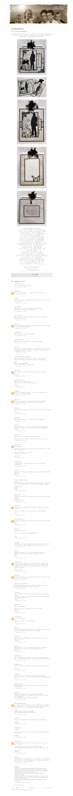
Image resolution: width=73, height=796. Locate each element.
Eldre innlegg (48, 787)
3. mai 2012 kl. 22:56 (20, 395)
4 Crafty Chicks (22, 231)
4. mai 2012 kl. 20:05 (20, 490)
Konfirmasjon (25, 276)
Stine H (16, 370)
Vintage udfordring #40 (26, 263)
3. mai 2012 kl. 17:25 (20, 311)
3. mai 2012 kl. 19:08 (20, 352)
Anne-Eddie (17, 306)
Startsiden (31, 787)
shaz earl (17, 444)
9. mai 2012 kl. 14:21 (20, 688)
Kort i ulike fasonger (34, 276)
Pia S (16, 347)
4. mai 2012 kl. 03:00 (20, 413)
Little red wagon (27, 246)
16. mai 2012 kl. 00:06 (20, 763)
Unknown (16, 505)
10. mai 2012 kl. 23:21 (20, 714)
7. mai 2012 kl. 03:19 (20, 632)
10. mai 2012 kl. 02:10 (20, 699)
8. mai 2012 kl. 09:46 (20, 670)
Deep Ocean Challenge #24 (26, 240)
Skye (16, 757)
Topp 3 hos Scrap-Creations (31, 268)
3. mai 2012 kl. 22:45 (20, 387)
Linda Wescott (18, 283)
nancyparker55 (18, 339)
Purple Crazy (18, 683)
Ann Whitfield (18, 519)
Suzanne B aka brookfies (21, 583)
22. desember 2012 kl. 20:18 (22, 782)
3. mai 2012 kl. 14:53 (20, 287)
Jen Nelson (17, 616)
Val (15, 550)
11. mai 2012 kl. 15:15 (20, 737)
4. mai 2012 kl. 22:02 (20, 501)
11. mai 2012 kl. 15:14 (20, 723)
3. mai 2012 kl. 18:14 (20, 320)
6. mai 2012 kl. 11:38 (20, 588)
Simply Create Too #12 (26, 258)
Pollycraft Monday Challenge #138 (24, 255)
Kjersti (16, 494)
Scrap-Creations (26, 257)
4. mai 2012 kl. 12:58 (20, 466)
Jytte (16, 434)
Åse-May (16, 291)
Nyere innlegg (15, 787)
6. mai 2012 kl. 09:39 (20, 571)
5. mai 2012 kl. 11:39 (20, 525)
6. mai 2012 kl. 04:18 (20, 557)
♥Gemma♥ (16, 604)
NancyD (16, 425)
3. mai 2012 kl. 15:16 (20, 294)
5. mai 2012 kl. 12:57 (20, 538)
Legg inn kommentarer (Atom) (25, 789)
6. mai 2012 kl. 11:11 (20, 579)
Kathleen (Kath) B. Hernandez (22, 356)
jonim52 (16, 417)
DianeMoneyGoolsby (19, 703)
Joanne (16, 408)
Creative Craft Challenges (27, 239)
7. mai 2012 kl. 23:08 (20, 651)
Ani (15, 298)
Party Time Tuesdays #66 (25, 254)
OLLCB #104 (29, 250)
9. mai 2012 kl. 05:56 (20, 679)
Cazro (16, 542)
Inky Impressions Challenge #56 (25, 243)
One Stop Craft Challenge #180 (29, 251)
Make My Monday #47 (24, 249)
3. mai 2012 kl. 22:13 (20, 376)
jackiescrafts (18, 380)
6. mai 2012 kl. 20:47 (20, 600)
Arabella (17, 718)
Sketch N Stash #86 (24, 259)
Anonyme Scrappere (26, 232)
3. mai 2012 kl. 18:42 (20, 343)
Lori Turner (17, 315)
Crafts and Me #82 (24, 236)
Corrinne (17, 741)
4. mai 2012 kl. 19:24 (20, 476)
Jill (16, 575)
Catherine (17, 332)
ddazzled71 (17, 561)
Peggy (16, 391)
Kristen (16, 655)
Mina (16, 646)
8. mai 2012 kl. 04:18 (20, 660)
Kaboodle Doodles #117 (25, 244)
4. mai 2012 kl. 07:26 (20, 440)
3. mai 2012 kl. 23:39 (20, 404)
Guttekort (19, 276)
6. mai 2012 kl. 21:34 (20, 612)
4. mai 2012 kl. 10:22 (20, 457)
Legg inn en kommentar (18, 785)
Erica (16, 692)
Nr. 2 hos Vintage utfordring (32, 270)
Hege (16, 528)
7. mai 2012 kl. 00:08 (20, 623)
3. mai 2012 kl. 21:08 (20, 366)
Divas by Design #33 (27, 242)
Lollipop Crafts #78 (27, 247)
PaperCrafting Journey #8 (29, 253)
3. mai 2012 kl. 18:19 (20, 328)
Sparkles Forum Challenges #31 (28, 261)
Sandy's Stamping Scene (20, 480)
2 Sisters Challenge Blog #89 (26, 230)
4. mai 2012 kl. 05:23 (20, 430)
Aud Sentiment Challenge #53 (27, 234)
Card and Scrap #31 (27, 235)
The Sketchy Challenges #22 (31, 262)
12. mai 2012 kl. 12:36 (20, 753)
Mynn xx (16, 399)
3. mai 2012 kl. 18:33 (20, 335)
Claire (16, 636)
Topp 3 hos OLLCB (31, 269)
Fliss (16, 592)
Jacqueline (17, 461)
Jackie (16, 674)
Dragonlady (17, 664)
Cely (16, 627)
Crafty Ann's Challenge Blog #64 (28, 238)
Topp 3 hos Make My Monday (31, 266)
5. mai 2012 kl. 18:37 (20, 546)
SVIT (16, 470)
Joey (16, 324)
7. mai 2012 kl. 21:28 (20, 642)
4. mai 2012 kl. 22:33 (20, 515)
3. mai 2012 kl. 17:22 (20, 303)
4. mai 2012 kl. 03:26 (20, 421)
